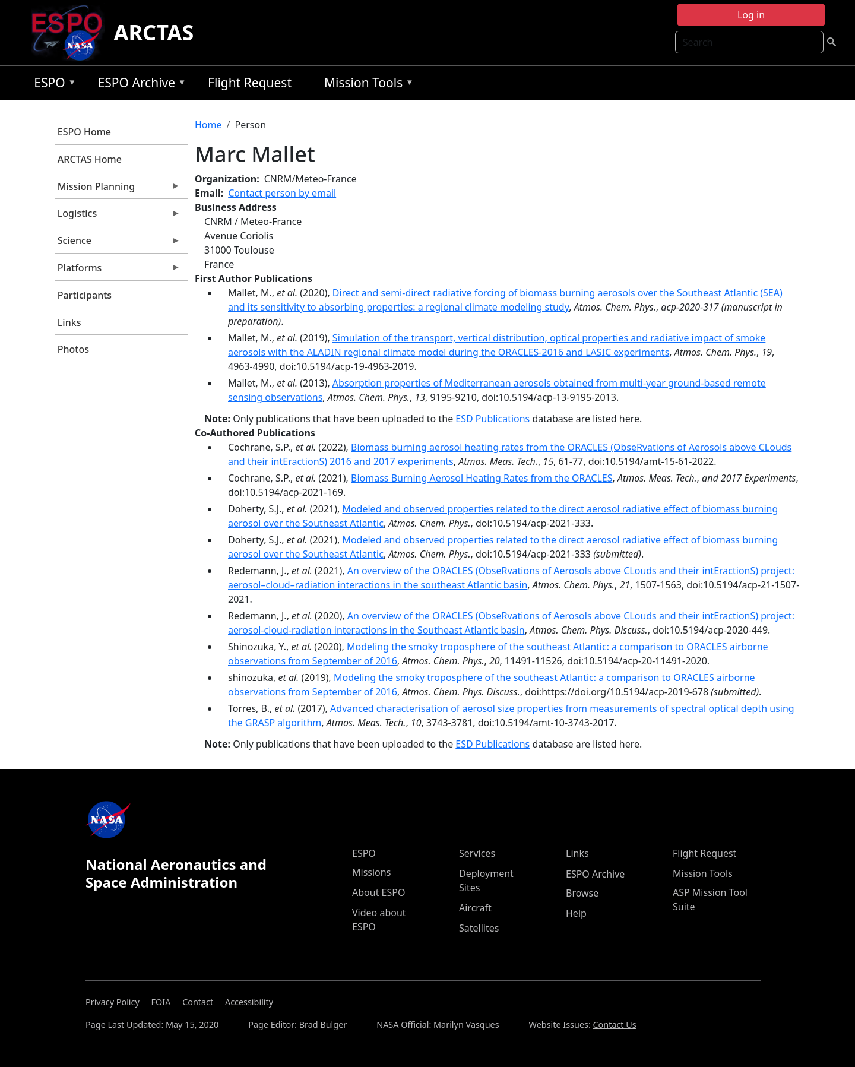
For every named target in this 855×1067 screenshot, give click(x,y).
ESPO (52, 84)
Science (117, 243)
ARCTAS (154, 32)
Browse (582, 893)
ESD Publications (492, 418)
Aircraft (475, 907)
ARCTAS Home (90, 159)
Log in (751, 14)
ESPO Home (84, 131)
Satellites (479, 928)
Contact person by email (282, 193)
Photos (73, 349)
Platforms (117, 270)
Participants (85, 295)
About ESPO (378, 892)
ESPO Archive (139, 84)
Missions (371, 872)
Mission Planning (117, 189)
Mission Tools (366, 84)
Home (208, 124)
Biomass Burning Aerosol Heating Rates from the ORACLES (481, 478)
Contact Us (614, 1024)
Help (576, 913)
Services (477, 853)
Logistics (117, 216)
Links (69, 322)
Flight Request (250, 82)
